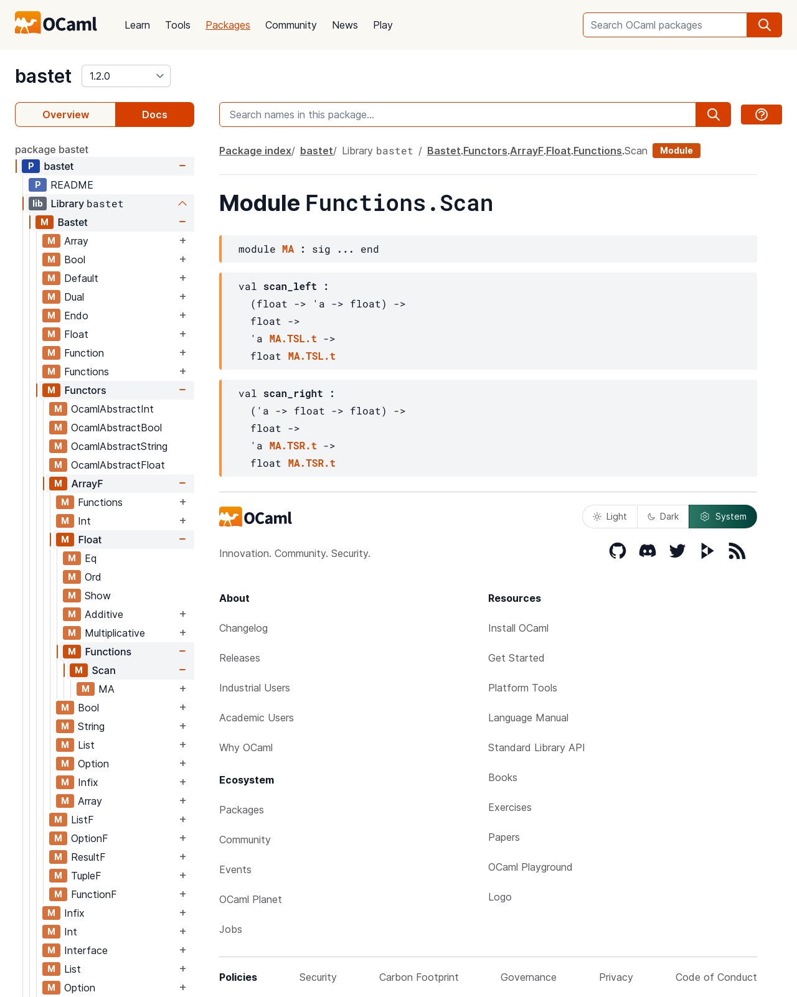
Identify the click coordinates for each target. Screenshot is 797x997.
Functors (85, 390)
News (345, 25)
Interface (86, 950)
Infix (88, 782)
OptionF (89, 838)
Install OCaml (518, 628)
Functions (86, 371)
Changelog (243, 628)
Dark (663, 516)
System (723, 516)
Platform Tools (522, 687)
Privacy (616, 977)
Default (81, 278)
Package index (255, 150)
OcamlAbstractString (119, 446)
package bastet (51, 149)
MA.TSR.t (293, 445)
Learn (137, 25)
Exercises (510, 807)
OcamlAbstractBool (116, 427)
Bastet (72, 222)
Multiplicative (115, 633)
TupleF (86, 875)
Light (610, 516)
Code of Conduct (716, 977)
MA (106, 689)
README (71, 185)
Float (76, 334)
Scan (103, 670)
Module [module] (676, 150)
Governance (529, 977)
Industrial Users (254, 687)
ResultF (88, 857)
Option (93, 763)
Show (98, 595)
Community (291, 25)
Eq (91, 558)
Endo (76, 315)
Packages (227, 25)
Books (502, 777)
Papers (504, 837)
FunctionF (94, 894)
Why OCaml (246, 747)
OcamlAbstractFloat (118, 465)
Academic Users (256, 717)
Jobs (230, 929)
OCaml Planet (250, 899)
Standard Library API (536, 747)
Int (84, 521)
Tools (178, 25)
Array (76, 241)
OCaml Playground (530, 867)
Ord (93, 577)
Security (318, 977)
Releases (239, 658)
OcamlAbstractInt (112, 409)
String (91, 726)
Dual (74, 297)
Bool (74, 259)
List (86, 745)
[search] (764, 24)
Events (235, 869)
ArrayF (87, 483)
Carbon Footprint (419, 977)
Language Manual (528, 717)
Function (84, 353)
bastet (43, 76)
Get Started (516, 658)
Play (383, 25)
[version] (126, 76)
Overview (65, 114)
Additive (104, 614)
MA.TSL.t (293, 338)
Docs (154, 114)
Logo (500, 897)
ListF (82, 819)
